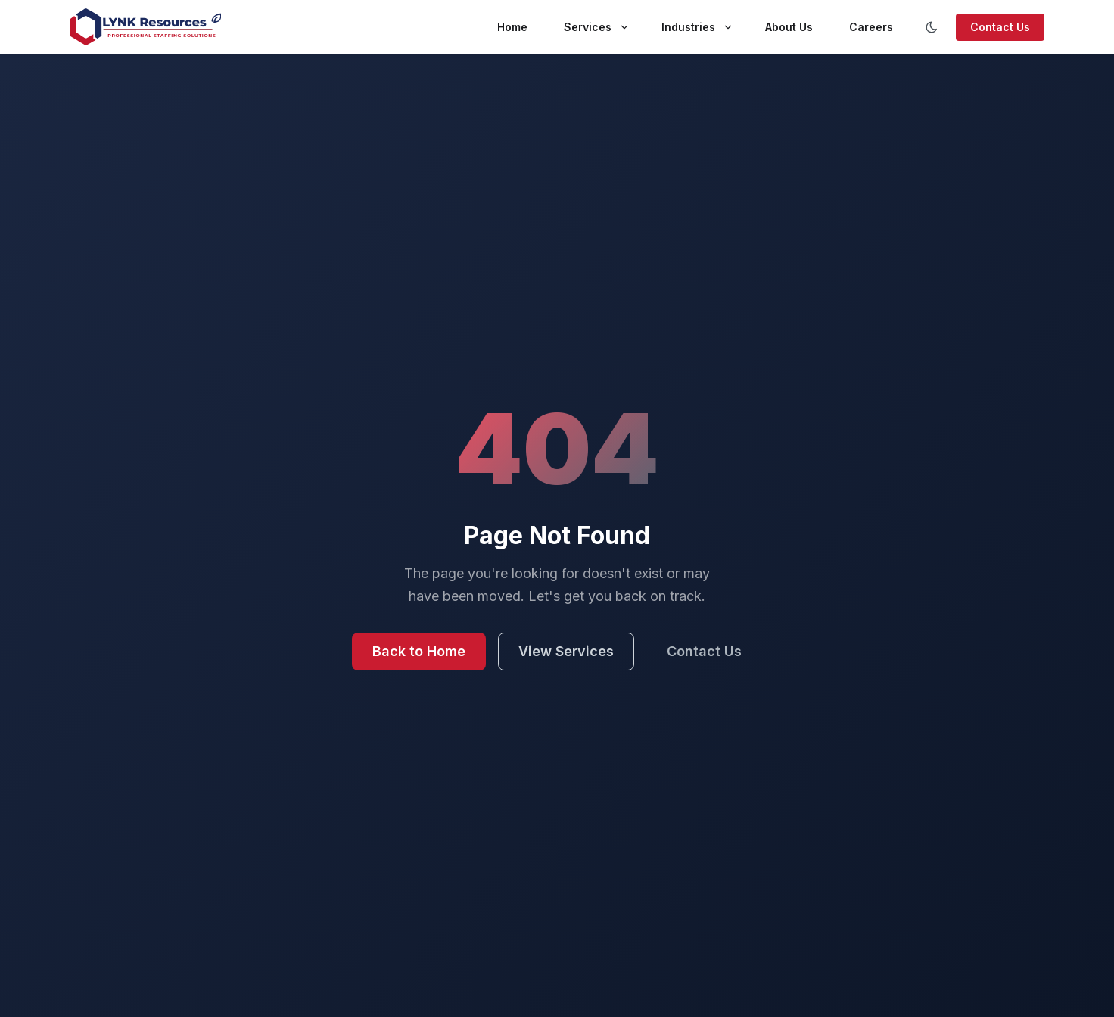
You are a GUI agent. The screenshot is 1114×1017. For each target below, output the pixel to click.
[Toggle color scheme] (931, 27)
